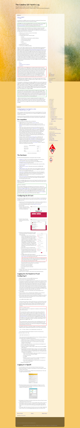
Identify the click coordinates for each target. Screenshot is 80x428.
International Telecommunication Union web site (38, 49)
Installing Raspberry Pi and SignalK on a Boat (26, 109)
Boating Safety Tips (52, 134)
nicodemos (49, 425)
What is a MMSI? (20, 17)
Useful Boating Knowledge (53, 128)
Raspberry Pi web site (37, 204)
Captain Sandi (52, 74)
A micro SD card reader (23, 176)
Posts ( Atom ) (23, 415)
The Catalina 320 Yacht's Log (27, 5)
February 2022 (53, 108)
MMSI (20, 18)
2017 (51, 104)
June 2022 (52, 113)
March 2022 (53, 109)
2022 (51, 107)
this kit (26, 191)
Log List (50, 82)
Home (32, 413)
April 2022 (52, 111)
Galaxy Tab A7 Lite (36, 128)
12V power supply (41, 191)
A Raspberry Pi (21, 159)
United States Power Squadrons (24, 64)
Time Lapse (51, 79)
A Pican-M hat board (22, 161)
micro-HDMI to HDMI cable (24, 188)
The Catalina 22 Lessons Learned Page (55, 129)
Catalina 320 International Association (55, 133)
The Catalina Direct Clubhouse (53, 140)
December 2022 (53, 117)
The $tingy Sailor (51, 139)
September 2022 (53, 116)
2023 (51, 123)
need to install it (35, 142)
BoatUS (20, 63)
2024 (51, 124)
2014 (51, 100)
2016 (51, 103)
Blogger (56, 425)
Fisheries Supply (51, 138)
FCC (19, 62)
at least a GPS (35, 122)
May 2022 (52, 112)
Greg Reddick (52, 75)
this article (21, 24)
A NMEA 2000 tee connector (24, 166)
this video (40, 199)
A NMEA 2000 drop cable (23, 168)
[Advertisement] (28, 11)
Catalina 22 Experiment (52, 135)
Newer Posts (20, 413)
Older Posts (44, 413)
